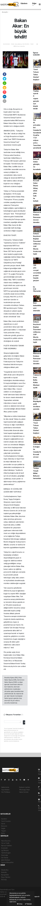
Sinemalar (4, 855)
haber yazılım (4, 901)
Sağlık (3, 828)
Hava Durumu (5, 841)
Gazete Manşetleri (7, 862)
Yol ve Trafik (5, 843)
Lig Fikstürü (5, 850)
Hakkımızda (5, 787)
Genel (3, 824)
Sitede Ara (4, 870)
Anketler (4, 872)
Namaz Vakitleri (6, 845)
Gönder (24, 722)
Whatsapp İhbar (24, 790)
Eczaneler (4, 848)
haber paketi (4, 899)
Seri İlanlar (4, 857)
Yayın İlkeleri (5, 790)
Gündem (24, 3)
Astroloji (4, 879)
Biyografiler (5, 875)
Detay (19, 904)
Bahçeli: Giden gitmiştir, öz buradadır (37, 164)
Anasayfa (5, 12)
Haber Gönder (24, 792)
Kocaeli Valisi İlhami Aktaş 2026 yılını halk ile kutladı (36, 191)
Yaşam (3, 831)
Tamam (28, 904)
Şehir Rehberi (5, 860)
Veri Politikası (5, 792)
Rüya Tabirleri (5, 877)
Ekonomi (4, 826)
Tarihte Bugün (6, 853)
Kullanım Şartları (24, 787)
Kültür (3, 833)
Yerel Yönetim (6, 821)
